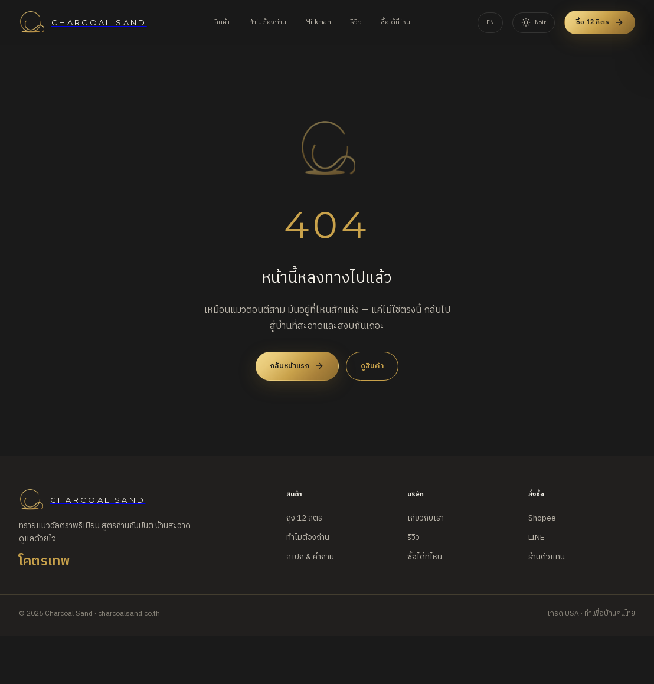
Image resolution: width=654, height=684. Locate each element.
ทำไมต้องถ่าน (268, 22)
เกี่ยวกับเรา (425, 518)
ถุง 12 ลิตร (304, 518)
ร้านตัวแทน (546, 557)
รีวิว (356, 22)
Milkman (318, 22)
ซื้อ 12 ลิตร (599, 22)
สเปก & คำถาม (310, 557)
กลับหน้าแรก (297, 366)
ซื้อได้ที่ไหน (395, 22)
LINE (536, 537)
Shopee (542, 518)
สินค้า (222, 22)
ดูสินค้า (372, 366)
